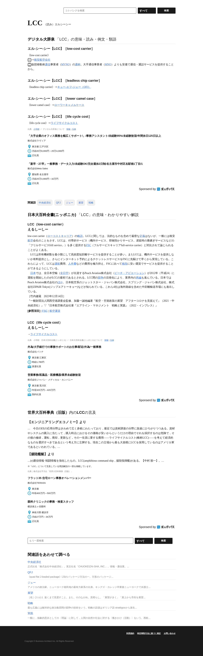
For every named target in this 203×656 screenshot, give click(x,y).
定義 (142, 236)
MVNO (65, 64)
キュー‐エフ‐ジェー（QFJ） (74, 87)
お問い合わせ (170, 633)
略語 (80, 236)
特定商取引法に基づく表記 (149, 633)
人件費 (72, 263)
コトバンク (43, 11)
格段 (124, 263)
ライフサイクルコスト (64, 123)
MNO (108, 64)
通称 (77, 64)
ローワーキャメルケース (69, 105)
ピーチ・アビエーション (129, 273)
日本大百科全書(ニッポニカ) (52, 215)
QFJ (58, 202)
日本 (33, 273)
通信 (47, 64)
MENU (31, 3)
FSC (88, 245)
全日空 (64, 273)
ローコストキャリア (59, 236)
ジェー (69, 202)
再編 (138, 277)
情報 (68, 129)
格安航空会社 (42, 59)
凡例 (74, 129)
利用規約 (130, 633)
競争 (100, 277)
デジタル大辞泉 (41, 39)
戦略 (91, 202)
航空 (30, 240)
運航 (57, 263)
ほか (60, 282)
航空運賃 (55, 310)
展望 (80, 202)
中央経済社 (45, 202)
